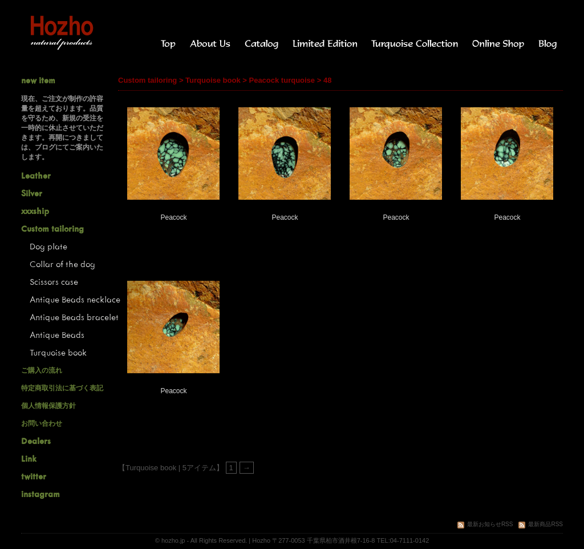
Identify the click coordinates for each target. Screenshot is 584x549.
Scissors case (54, 282)
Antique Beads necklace (75, 299)
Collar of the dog (62, 264)
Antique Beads (57, 335)
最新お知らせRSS (485, 524)
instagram (40, 494)
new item (38, 80)
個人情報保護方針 (48, 406)
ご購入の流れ (41, 370)
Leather (36, 175)
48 (327, 80)
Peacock (173, 217)
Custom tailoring (147, 80)
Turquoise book (213, 80)
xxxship (35, 211)
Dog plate (48, 246)
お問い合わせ (41, 423)
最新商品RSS (540, 524)
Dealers (36, 441)
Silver (31, 193)
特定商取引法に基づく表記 (62, 388)
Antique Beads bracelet (74, 317)
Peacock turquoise (282, 80)
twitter (33, 476)
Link (28, 459)
